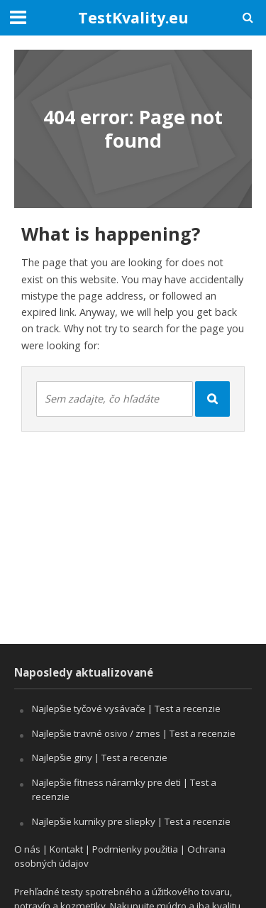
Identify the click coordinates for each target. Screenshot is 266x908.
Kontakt (66, 849)
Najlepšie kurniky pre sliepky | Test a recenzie (131, 821)
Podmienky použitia (135, 849)
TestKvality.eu (133, 17)
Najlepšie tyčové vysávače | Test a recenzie (126, 708)
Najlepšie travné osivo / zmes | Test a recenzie (133, 733)
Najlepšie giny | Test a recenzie (99, 757)
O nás (27, 849)
